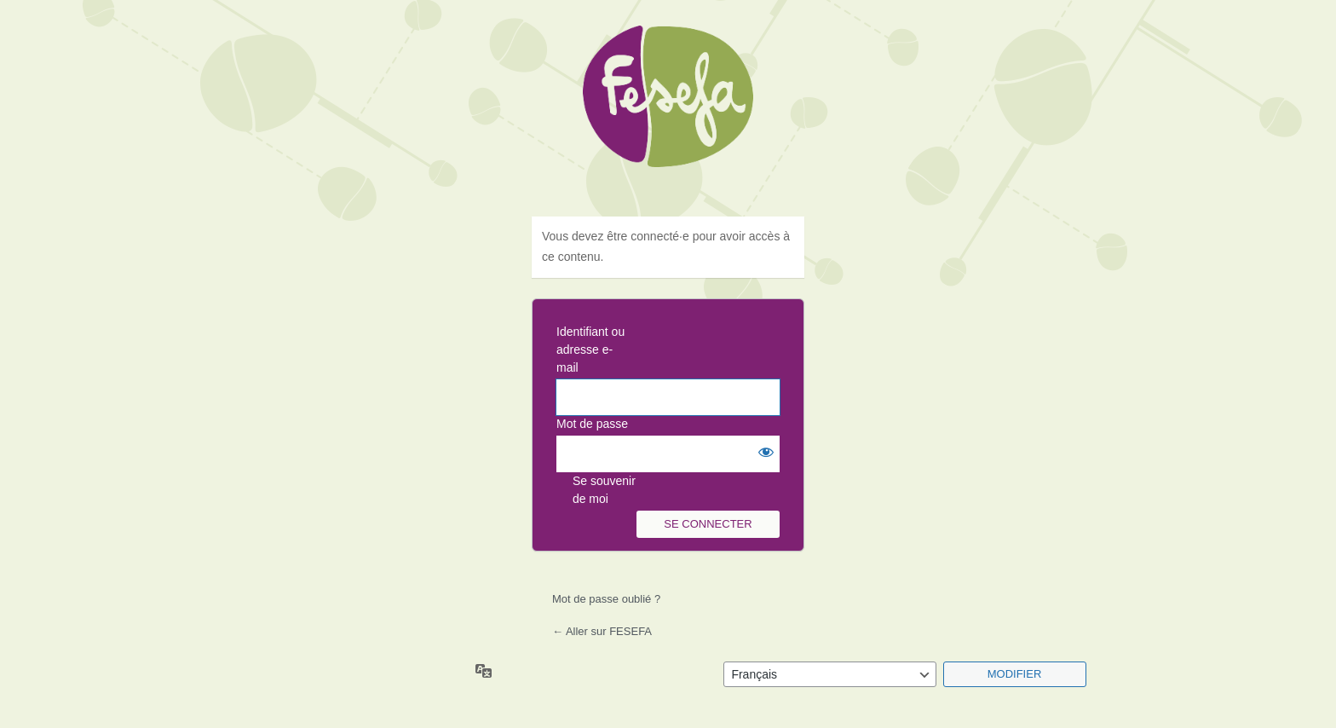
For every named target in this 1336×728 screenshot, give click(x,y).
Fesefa (668, 111)
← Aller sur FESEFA (602, 631)
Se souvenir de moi (604, 490)
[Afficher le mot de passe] (763, 453)
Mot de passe (592, 423)
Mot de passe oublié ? (606, 598)
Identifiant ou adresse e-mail (590, 349)
